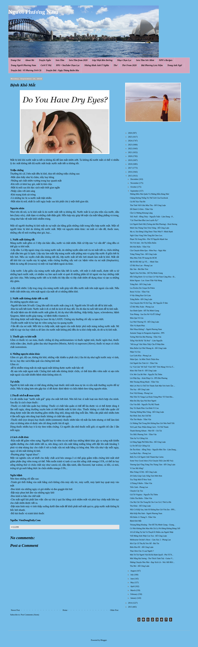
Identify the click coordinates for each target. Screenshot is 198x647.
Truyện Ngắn (45, 60)
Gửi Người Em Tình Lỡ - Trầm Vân (144, 363)
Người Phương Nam (33, 12)
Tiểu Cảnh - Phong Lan (139, 487)
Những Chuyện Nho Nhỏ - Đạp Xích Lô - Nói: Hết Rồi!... (152, 562)
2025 (130, 137)
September (134, 191)
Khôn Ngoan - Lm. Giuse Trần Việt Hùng (146, 280)
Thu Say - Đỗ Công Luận (139, 389)
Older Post (114, 610)
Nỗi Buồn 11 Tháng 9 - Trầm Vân (143, 517)
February (134, 594)
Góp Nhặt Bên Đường (102, 60)
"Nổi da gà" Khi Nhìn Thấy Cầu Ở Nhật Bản (147, 344)
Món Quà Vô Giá (136, 318)
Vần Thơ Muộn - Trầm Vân (140, 419)
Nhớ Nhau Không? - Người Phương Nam (146, 329)
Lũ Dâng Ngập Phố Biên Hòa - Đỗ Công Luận (148, 442)
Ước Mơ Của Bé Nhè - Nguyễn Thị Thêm (146, 374)
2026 (130, 133)
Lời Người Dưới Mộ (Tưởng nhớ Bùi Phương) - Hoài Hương (153, 224)
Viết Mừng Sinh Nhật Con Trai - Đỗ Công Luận (148, 536)
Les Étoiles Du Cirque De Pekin (142, 288)
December (134, 179)
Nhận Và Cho (135, 352)
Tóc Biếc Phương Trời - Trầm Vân (143, 434)
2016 (130, 172)
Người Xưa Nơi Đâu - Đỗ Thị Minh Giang (146, 273)
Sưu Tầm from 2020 (78, 60)
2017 (130, 168)
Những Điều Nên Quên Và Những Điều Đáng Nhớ (149, 194)
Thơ (115, 65)
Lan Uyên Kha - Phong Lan (140, 356)
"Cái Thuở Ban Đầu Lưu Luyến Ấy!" (144, 220)
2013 (130, 607)
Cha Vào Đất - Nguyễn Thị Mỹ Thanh (144, 404)
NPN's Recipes (165, 60)
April (132, 586)
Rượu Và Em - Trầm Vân (139, 292)
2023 (130, 145)
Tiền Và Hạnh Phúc (137, 326)
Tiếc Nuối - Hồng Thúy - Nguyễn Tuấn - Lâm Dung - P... (152, 217)
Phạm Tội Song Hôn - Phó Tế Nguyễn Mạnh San (149, 239)
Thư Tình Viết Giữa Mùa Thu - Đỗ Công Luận (148, 205)
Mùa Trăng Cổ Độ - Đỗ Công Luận (143, 472)
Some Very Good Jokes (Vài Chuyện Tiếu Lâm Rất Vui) (151, 461)
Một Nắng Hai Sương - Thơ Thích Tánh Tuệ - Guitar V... (152, 558)
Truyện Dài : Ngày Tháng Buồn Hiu (62, 70)
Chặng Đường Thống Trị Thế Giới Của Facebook (149, 198)
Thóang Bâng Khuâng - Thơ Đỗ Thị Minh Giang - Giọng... (152, 525)
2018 (130, 164)
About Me (29, 60)
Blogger (104, 640)
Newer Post (15, 610)
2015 (130, 176)
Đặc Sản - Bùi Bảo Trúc (139, 269)
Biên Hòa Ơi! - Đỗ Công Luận (141, 547)
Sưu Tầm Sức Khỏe (145, 60)
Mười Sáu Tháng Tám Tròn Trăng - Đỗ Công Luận (149, 228)
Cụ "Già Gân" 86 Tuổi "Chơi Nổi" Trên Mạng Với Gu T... (152, 367)
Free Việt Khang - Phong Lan (141, 393)
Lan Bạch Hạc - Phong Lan (140, 453)
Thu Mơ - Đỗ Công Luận (139, 566)
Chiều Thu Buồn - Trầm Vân (141, 498)
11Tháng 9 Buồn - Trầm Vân (141, 483)
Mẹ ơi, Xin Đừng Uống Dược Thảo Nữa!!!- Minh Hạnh (151, 232)
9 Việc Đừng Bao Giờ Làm (140, 295)
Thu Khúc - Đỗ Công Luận (140, 506)
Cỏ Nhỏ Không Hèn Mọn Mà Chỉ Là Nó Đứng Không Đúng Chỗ (155, 528)
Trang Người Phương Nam (23, 65)
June (132, 579)
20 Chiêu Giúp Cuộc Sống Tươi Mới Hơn (146, 476)
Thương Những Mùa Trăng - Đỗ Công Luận (147, 412)
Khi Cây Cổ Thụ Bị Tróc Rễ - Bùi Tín (144, 543)
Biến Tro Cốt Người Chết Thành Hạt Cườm (146, 457)
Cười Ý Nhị (46, 65)
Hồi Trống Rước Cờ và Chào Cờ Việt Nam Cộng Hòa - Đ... (153, 277)
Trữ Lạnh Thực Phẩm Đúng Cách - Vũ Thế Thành (149, 427)
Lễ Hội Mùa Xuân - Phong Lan (142, 307)
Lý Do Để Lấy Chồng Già (140, 446)
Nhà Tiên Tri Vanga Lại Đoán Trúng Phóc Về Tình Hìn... (152, 397)
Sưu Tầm (60, 60)
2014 (130, 603)
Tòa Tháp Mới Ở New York (140, 480)
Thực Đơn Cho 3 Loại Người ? (142, 551)
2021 (130, 152)
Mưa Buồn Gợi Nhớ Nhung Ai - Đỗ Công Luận (148, 348)
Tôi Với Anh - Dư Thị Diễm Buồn (143, 243)
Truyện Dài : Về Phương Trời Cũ (26, 70)
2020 (130, 156)
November (134, 183)
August (133, 571)
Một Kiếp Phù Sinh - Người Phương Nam (146, 513)
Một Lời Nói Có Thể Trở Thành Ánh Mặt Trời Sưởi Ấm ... (152, 386)
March (133, 590)
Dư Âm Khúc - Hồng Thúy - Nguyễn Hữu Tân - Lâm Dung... (153, 450)
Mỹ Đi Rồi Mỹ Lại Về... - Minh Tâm (144, 262)
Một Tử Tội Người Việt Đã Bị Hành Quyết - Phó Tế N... (151, 555)
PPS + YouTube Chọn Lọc (68, 65)
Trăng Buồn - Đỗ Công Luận (141, 299)
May (132, 583)
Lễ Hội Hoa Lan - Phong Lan (141, 265)
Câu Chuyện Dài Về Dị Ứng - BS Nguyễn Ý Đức (149, 303)
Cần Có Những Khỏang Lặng (141, 213)
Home (65, 610)
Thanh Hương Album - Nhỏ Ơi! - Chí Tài (146, 431)
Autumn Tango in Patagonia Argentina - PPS (147, 333)
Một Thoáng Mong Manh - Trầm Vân (144, 382)
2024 (130, 141)
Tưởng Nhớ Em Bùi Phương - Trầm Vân (145, 337)
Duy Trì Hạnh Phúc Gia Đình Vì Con (144, 408)
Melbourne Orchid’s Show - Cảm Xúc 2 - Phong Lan (150, 540)
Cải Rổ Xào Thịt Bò (137, 202)
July (132, 575)
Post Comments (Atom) (30, 615)
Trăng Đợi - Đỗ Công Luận (140, 284)
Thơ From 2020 (129, 65)
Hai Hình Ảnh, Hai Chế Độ (140, 416)
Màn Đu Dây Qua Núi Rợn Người (143, 401)
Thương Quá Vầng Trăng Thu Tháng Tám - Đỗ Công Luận (152, 465)
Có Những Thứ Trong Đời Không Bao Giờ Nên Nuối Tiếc (152, 423)
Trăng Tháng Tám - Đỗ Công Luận (143, 254)
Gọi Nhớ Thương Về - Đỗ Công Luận (144, 322)
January (133, 598)
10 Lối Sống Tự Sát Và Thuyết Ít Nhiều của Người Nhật (151, 532)
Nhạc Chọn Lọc (124, 60)
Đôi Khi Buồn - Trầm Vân (140, 247)
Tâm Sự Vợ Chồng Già (139, 438)
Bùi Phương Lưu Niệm (152, 65)
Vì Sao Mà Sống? (137, 468)
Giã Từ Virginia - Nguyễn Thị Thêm (144, 495)
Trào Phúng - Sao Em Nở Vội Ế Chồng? (145, 314)
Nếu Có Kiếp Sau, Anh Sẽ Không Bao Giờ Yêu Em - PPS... (153, 510)
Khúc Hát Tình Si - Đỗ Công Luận (143, 371)
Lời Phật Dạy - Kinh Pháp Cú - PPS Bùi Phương (148, 378)
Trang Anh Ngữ (174, 65)
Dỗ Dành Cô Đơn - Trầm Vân (141, 209)
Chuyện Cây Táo (136, 491)
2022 (130, 149)
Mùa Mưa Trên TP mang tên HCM (143, 258)
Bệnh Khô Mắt (135, 521)
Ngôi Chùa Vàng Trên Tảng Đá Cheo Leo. (146, 235)
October (133, 187)
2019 (130, 160)
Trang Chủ (15, 60)
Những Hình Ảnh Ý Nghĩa (96, 65)
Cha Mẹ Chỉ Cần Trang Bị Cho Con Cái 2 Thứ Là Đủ (150, 502)
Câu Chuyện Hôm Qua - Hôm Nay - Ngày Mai (148, 250)
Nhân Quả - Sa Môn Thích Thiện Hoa (144, 359)
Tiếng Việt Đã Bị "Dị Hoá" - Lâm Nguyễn (146, 341)
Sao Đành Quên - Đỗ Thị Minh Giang (144, 311)
